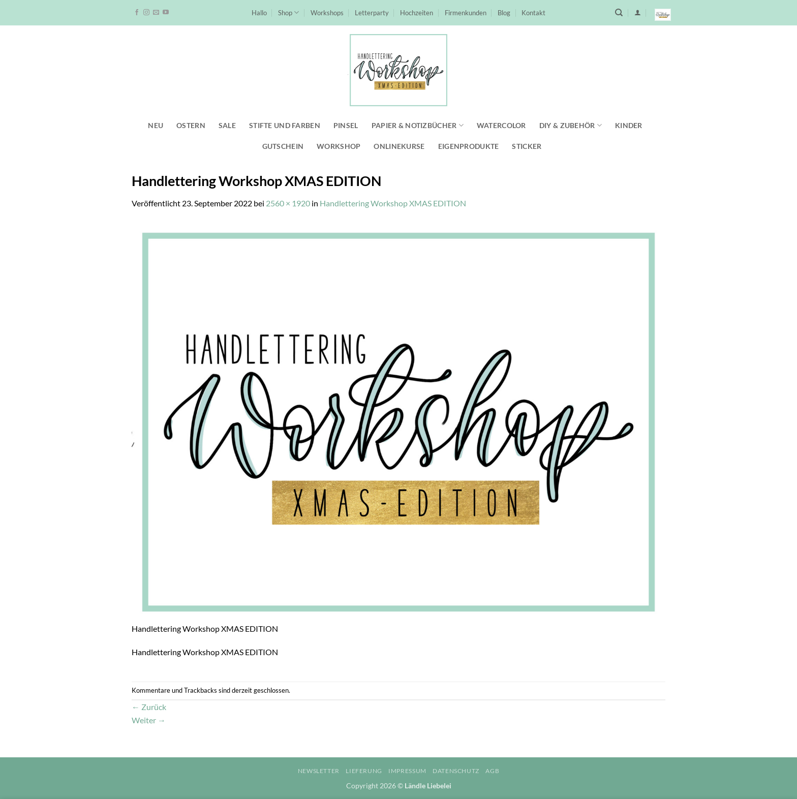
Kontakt (533, 13)
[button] (637, 12)
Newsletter (319, 771)
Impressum (407, 771)
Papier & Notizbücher (418, 125)
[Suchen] (619, 13)
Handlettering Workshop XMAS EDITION (393, 203)
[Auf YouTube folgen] (166, 12)
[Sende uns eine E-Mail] (156, 12)
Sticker (526, 146)
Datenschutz (456, 771)
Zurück (149, 707)
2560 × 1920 (288, 203)
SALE (227, 125)
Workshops (327, 13)
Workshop (338, 146)
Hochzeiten (416, 13)
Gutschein (283, 146)
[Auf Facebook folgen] (137, 12)
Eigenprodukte (468, 146)
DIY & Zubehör (570, 125)
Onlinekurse (399, 146)
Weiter (149, 720)
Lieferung (364, 771)
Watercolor (501, 125)
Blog (504, 13)
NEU (155, 125)
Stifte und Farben (284, 125)
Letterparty (372, 13)
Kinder (628, 125)
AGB (492, 771)
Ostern (190, 125)
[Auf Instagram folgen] (146, 12)
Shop (288, 12)
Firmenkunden (465, 13)
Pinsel (345, 125)
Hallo (259, 13)
